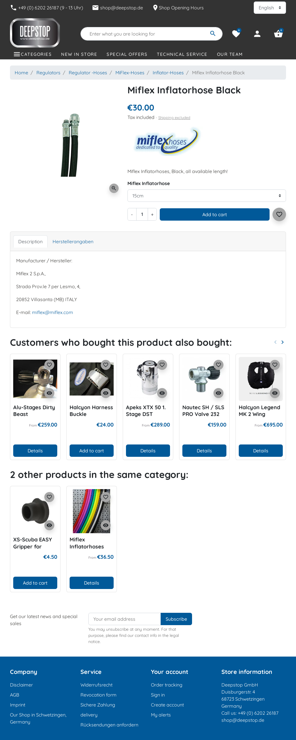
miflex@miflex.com (52, 312)
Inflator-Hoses (168, 72)
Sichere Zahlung (97, 705)
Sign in (158, 695)
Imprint (17, 705)
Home (21, 72)
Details (35, 451)
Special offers (127, 54)
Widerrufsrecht (96, 685)
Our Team (230, 54)
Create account (167, 705)
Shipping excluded (174, 117)
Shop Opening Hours (178, 8)
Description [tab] (30, 241)
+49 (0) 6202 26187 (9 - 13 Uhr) (46, 8)
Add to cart (214, 214)
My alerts (161, 715)
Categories (36, 54)
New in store (79, 54)
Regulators (48, 72)
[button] (278, 33)
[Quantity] (142, 214)
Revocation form (98, 695)
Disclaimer (21, 685)
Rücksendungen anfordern (109, 725)
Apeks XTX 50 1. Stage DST (146, 410)
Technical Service (182, 54)
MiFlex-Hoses (129, 72)
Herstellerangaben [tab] (73, 241)
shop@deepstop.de (117, 8)
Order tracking (166, 685)
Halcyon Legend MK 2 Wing (259, 410)
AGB (14, 695)
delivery (88, 715)
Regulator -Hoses (88, 72)
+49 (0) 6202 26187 (258, 713)
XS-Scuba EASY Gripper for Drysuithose (32, 546)
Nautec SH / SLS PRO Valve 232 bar (203, 414)
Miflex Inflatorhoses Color (87, 546)
